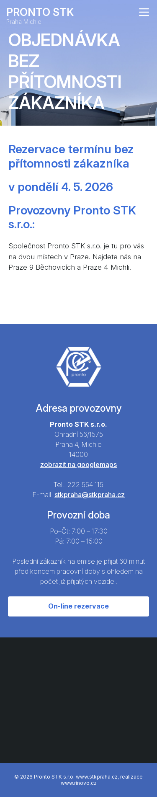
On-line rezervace (78, 606)
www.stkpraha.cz (97, 777)
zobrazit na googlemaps (78, 464)
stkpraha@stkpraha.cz (89, 494)
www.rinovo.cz (79, 783)
